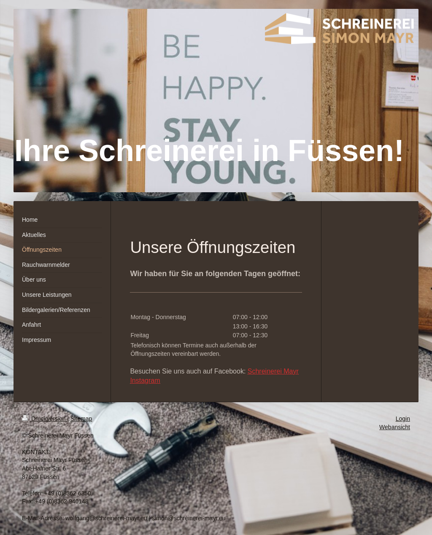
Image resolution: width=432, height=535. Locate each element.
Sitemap (81, 418)
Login (403, 418)
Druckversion (44, 418)
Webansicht (394, 427)
